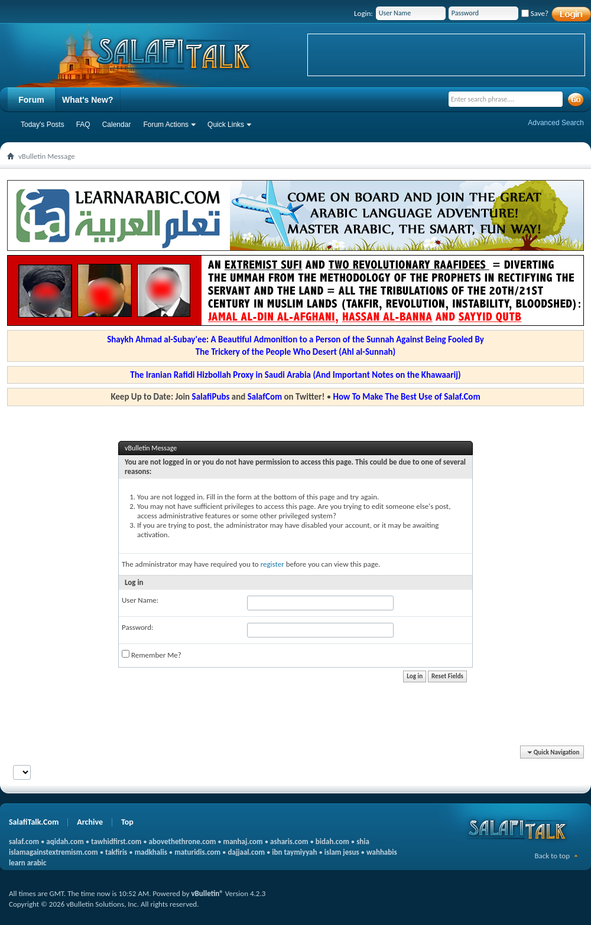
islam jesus (341, 852)
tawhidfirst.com (116, 841)
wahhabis (381, 852)
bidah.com (332, 841)
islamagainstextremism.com (53, 852)
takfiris (116, 852)
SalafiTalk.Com (34, 822)
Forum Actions (166, 124)
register (272, 564)
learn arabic (27, 862)
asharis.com (289, 841)
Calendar (116, 124)
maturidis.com (197, 852)
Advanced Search (556, 123)
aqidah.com (64, 841)
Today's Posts (42, 124)
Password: (137, 627)
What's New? (87, 99)
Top (127, 822)
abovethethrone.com (182, 841)
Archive (90, 822)
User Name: (140, 600)
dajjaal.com (246, 852)
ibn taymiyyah (294, 852)
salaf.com (24, 841)
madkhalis (151, 852)
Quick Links (225, 124)
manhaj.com (243, 841)
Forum (31, 99)
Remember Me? (151, 654)
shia (362, 841)
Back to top (552, 855)
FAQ (83, 124)
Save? (534, 13)
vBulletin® (207, 893)
